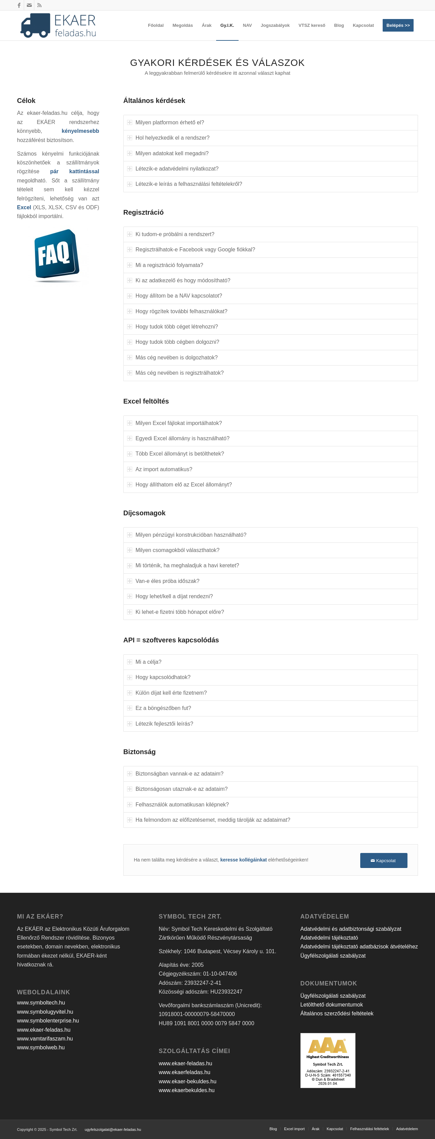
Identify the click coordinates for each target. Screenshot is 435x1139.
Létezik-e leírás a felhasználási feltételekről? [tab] (184, 184)
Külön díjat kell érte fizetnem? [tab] (167, 693)
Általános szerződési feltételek (336, 1013)
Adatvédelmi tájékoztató (329, 938)
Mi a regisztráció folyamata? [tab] (165, 265)
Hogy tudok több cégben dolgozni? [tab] (173, 342)
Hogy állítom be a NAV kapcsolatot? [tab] (174, 296)
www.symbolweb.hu (41, 1047)
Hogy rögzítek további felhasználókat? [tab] (177, 311)
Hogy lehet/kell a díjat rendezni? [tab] (170, 596)
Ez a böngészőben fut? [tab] (159, 708)
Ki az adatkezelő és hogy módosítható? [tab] (178, 280)
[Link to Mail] (29, 5)
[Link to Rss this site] (39, 5)
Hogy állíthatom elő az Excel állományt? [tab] (179, 484)
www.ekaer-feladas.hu (43, 1030)
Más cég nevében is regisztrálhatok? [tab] (175, 373)
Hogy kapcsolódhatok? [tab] (159, 677)
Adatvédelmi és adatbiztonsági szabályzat (350, 929)
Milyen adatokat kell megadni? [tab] (168, 153)
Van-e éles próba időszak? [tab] (163, 581)
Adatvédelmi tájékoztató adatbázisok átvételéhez (359, 946)
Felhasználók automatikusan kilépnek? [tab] (178, 804)
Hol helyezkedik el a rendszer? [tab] (168, 138)
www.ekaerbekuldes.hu (187, 1090)
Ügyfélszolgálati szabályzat (333, 956)
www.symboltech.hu (41, 1002)
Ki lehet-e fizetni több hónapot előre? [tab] (175, 612)
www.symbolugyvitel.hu (45, 1012)
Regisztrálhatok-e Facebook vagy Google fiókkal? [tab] (191, 249)
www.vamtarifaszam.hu (45, 1039)
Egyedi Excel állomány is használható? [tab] (178, 438)
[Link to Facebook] (19, 5)
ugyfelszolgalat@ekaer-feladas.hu (113, 1129)
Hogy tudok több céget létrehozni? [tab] (172, 327)
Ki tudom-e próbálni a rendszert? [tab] (170, 234)
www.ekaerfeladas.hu (184, 1072)
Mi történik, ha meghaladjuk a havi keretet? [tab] (183, 565)
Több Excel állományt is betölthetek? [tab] (175, 454)
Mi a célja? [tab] (144, 662)
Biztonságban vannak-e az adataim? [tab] (175, 774)
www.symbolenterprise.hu (48, 1021)
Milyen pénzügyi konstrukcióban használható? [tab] (186, 535)
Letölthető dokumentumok (331, 1005)
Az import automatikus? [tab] (159, 469)
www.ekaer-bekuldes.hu (187, 1081)
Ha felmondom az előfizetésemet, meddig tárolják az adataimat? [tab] (208, 820)
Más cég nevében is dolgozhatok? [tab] (172, 357)
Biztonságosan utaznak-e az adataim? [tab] (177, 789)
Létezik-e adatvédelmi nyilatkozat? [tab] (173, 169)
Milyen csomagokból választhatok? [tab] (173, 550)
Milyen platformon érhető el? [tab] (165, 122)
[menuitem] (155, 25)
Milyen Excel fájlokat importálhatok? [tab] (174, 423)
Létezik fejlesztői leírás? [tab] (160, 724)
